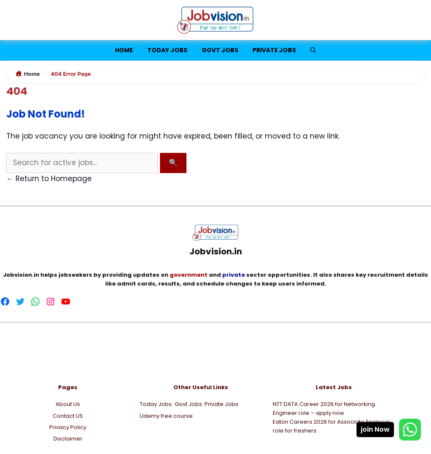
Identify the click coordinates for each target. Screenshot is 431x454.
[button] (313, 50)
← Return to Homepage (49, 179)
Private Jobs (274, 50)
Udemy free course (166, 416)
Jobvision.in (21, 275)
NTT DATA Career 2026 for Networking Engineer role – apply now (324, 408)
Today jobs (167, 50)
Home (124, 50)
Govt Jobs (220, 50)
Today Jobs (156, 404)
